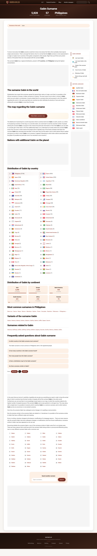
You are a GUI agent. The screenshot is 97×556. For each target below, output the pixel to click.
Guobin (60, 444)
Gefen (60, 329)
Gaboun (29, 462)
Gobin (44, 440)
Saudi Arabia (49, 228)
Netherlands (18, 225)
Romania (48, 240)
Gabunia (9, 329)
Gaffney (24, 329)
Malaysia (17, 199)
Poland (16, 192)
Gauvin (48, 320)
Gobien (13, 455)
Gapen (44, 320)
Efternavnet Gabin (80, 114)
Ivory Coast (49, 206)
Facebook (25, 371)
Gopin (44, 466)
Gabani (44, 455)
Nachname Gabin (80, 93)
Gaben (28, 433)
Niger (16, 254)
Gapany (38, 329)
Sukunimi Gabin (80, 117)
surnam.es (48, 537)
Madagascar (18, 251)
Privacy (67, 543)
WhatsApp (14, 371)
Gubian (29, 459)
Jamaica (48, 273)
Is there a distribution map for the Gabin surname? (22, 361)
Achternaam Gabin (80, 108)
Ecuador (17, 210)
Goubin (60, 440)
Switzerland (49, 217)
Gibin (44, 433)
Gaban (9, 320)
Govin (12, 444)
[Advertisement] (48, 39)
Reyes (19, 311)
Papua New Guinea (51, 192)
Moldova (48, 247)
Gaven (28, 451)
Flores (38, 311)
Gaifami (33, 329)
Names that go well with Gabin (80, 77)
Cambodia (17, 276)
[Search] (81, 2)
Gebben (56, 329)
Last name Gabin (79, 58)
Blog (60, 2)
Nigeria (48, 188)
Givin (44, 444)
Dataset (61, 543)
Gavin (28, 440)
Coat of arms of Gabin (80, 70)
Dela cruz (9, 311)
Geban (44, 459)
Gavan (13, 451)
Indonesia (17, 203)
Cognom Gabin (79, 99)
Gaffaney (14, 329)
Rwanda (17, 269)
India (16, 214)
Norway (17, 236)
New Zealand (49, 236)
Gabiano (27, 320)
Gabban (13, 459)
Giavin (59, 459)
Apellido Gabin (79, 88)
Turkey (47, 195)
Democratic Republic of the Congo (23, 265)
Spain (16, 177)
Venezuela (17, 217)
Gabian (22, 320)
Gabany (18, 320)
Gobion (60, 455)
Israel (16, 206)
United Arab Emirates (51, 232)
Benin (47, 258)
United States (49, 177)
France (47, 173)
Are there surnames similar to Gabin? (19, 366)
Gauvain (42, 329)
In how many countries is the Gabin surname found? (23, 351)
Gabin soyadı (79, 128)
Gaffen (19, 329)
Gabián (44, 462)
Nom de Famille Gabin (81, 90)
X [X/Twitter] (19, 371)
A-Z (42, 2)
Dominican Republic (20, 181)
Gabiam (13, 466)
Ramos (24, 311)
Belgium (17, 258)
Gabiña (32, 320)
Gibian (59, 462)
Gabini (13, 437)
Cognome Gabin (80, 96)
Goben (44, 451)
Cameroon (17, 228)
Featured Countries (50, 2)
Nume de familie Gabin (81, 122)
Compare (54, 543)
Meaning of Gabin (79, 73)
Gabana (13, 320)
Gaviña (47, 329)
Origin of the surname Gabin (80, 66)
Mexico (48, 251)
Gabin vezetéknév (80, 119)
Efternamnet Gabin (80, 125)
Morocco (17, 247)
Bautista (49, 311)
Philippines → (63, 311)
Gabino (36, 320)
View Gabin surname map (38, 116)
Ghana (47, 269)
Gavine (60, 451)
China (16, 240)
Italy (16, 188)
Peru (16, 262)
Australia (17, 195)
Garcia (15, 311)
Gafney (28, 329)
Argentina (48, 181)
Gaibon (13, 462)
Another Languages (68, 2)
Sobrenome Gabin (80, 102)
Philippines (18, 173)
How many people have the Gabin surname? (21, 356)
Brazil (47, 184)
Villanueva (55, 311)
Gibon (28, 466)
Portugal (48, 203)
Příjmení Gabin (79, 111)
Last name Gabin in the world (80, 61)
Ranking (46, 543)
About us (39, 543)
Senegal (17, 243)
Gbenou (51, 329)
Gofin (12, 448)
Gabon (59, 437)
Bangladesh (49, 254)
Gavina (44, 448)
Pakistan (48, 225)
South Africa (18, 184)
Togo (16, 232)
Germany (48, 221)
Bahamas (48, 262)
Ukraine (17, 273)
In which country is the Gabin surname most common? (23, 341)
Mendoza (29, 311)
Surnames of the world (14, 25)
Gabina (13, 440)
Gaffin (40, 320)
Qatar (47, 265)
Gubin (44, 437)
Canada (48, 214)
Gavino (28, 455)
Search (62, 479)
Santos (34, 311)
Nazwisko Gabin (80, 105)
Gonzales (43, 311)
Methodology (31, 543)
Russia (47, 210)
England (17, 221)
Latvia (47, 243)
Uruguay (48, 199)
